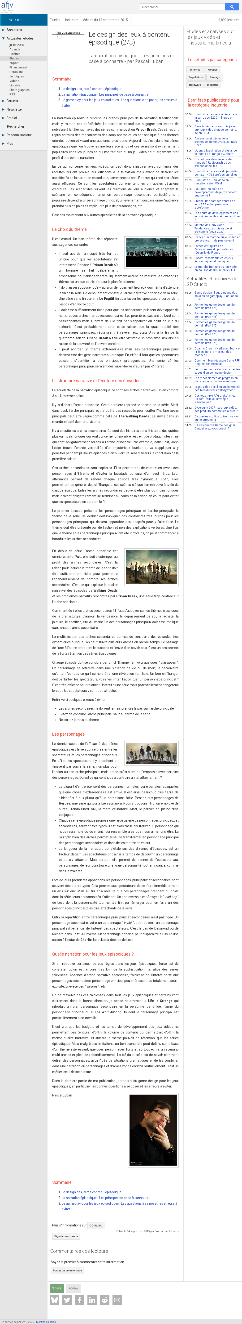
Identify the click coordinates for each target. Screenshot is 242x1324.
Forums (10, 101)
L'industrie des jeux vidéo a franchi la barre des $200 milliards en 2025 (212, 118)
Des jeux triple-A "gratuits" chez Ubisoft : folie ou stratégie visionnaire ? (210, 399)
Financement (18, 67)
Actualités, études (18, 38)
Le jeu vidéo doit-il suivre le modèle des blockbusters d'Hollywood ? (212, 388)
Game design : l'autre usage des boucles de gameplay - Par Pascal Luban (211, 296)
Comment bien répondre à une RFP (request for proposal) (212, 362)
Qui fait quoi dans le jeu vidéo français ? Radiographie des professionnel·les (209, 163)
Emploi (9, 118)
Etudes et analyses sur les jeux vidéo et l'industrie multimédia (210, 37)
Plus (7, 143)
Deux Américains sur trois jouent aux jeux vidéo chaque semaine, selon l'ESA (211, 130)
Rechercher (15, 126)
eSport (14, 63)
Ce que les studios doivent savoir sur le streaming (211, 418)
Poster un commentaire (67, 1270)
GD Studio (96, 1225)
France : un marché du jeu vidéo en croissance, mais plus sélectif (212, 239)
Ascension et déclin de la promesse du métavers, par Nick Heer (211, 142)
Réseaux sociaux (17, 135)
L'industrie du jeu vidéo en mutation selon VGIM (207, 182)
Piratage (215, 77)
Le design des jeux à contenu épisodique (91, 89)
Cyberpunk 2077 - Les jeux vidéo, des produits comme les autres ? (211, 409)
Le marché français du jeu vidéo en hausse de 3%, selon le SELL (211, 268)
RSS (12, 94)
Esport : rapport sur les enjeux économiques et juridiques (209, 259)
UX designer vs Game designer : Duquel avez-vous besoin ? (211, 427)
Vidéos (14, 81)
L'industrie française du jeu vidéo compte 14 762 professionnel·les (211, 173)
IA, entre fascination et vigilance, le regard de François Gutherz (211, 152)
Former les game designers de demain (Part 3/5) (210, 324)
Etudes (14, 58)
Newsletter (12, 109)
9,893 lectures (228, 20)
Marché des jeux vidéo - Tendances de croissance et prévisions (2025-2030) (208, 228)
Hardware (16, 72)
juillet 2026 (16, 45)
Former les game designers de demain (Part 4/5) (210, 315)
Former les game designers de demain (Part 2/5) (210, 332)
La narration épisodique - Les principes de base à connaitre (105, 94)
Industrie (212, 84)
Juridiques (16, 76)
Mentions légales (46, 1321)
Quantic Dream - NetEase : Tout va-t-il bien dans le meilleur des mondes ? (212, 352)
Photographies (19, 90)
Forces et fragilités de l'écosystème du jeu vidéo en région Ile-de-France (209, 249)
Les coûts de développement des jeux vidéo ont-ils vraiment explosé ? (212, 216)
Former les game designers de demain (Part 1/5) (210, 341)
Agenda (14, 49)
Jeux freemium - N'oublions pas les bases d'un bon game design (212, 371)
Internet (195, 69)
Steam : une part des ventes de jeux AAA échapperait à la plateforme (210, 204)
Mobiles (213, 69)
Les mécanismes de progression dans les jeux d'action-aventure (211, 379)
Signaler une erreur (66, 1236)
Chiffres (14, 54)
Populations (196, 77)
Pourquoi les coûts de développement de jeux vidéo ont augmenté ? (211, 192)
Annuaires (12, 30)
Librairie (14, 85)
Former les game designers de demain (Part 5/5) (210, 306)
